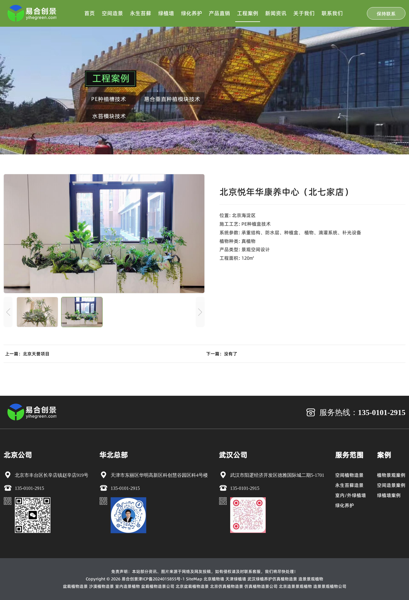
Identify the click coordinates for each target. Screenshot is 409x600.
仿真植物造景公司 (261, 586)
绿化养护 (191, 13)
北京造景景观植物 (295, 586)
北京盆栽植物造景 (192, 586)
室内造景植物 (127, 586)
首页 (89, 13)
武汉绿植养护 (259, 579)
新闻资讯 (276, 13)
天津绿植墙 (235, 579)
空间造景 (112, 13)
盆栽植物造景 (75, 586)
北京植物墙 (213, 579)
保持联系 (386, 13)
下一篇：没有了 (221, 354)
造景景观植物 (310, 579)
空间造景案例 (391, 485)
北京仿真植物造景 (226, 586)
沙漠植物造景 (101, 586)
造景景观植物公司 (329, 586)
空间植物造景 (349, 475)
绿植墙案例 (389, 495)
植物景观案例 (391, 475)
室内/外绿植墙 (350, 495)
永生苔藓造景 (349, 485)
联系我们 (332, 13)
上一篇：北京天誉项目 (27, 354)
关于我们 (304, 13)
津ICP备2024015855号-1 (161, 579)
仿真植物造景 (284, 579)
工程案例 (247, 13)
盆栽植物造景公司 (157, 586)
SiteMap (194, 579)
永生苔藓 (140, 13)
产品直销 (219, 13)
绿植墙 (166, 13)
